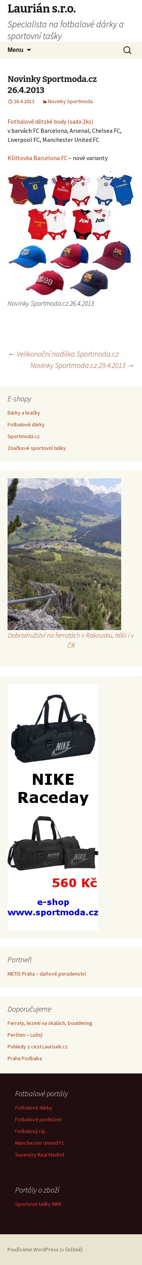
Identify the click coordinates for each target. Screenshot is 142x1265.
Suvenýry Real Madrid (39, 1154)
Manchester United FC (40, 1142)
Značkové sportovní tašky (37, 448)
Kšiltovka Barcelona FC (37, 158)
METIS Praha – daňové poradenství (47, 973)
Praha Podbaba (25, 1058)
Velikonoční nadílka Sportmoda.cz (63, 353)
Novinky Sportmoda (70, 101)
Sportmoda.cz (24, 436)
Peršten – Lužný (25, 1034)
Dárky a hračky (24, 412)
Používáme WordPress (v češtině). (46, 1249)
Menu (15, 50)
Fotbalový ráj (30, 1131)
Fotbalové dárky (26, 424)
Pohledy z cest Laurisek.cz (38, 1046)
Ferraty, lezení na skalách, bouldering (50, 1023)
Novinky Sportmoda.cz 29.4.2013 (82, 365)
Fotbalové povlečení (38, 1119)
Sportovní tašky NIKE (38, 1204)
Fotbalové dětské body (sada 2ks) (50, 121)
